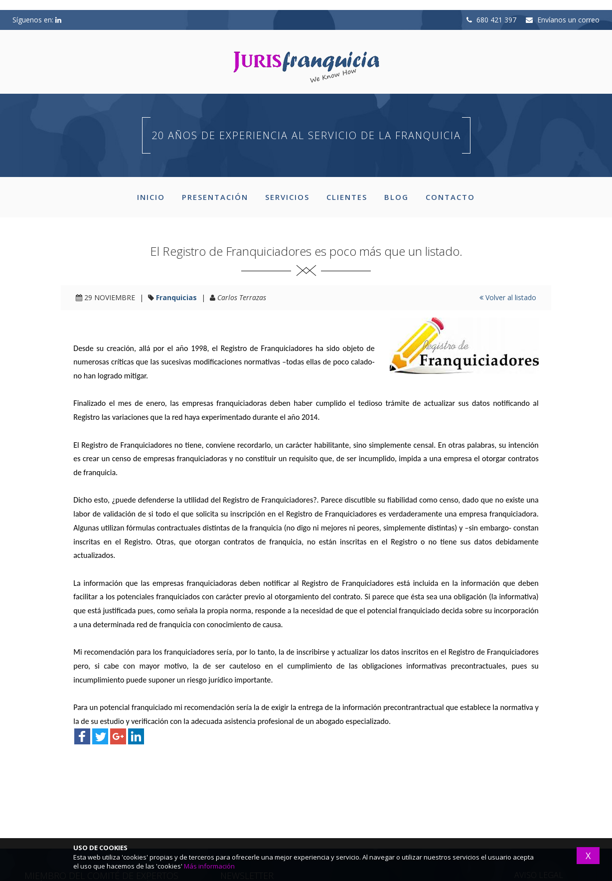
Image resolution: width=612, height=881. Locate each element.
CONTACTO (450, 197)
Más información (209, 866)
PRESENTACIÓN (215, 197)
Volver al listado (507, 297)
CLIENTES (346, 197)
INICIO (151, 197)
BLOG (396, 197)
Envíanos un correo (563, 19)
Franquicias (176, 297)
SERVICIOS (287, 197)
